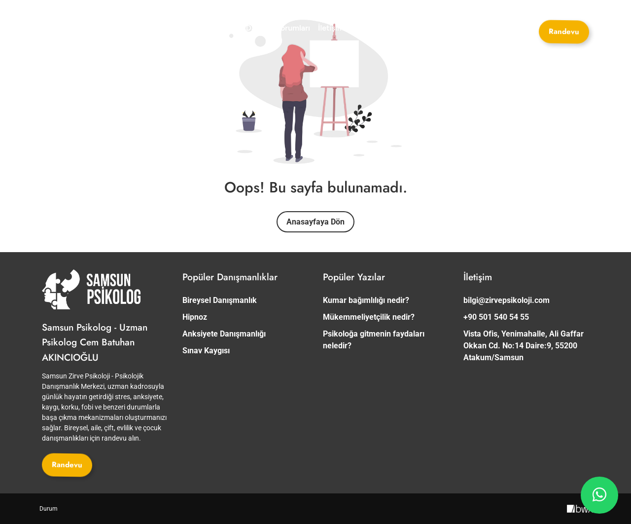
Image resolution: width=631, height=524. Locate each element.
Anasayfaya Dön (315, 221)
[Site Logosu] (79, 28)
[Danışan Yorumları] (278, 28)
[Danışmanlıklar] (209, 28)
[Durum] (49, 508)
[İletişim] (331, 28)
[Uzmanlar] (156, 28)
